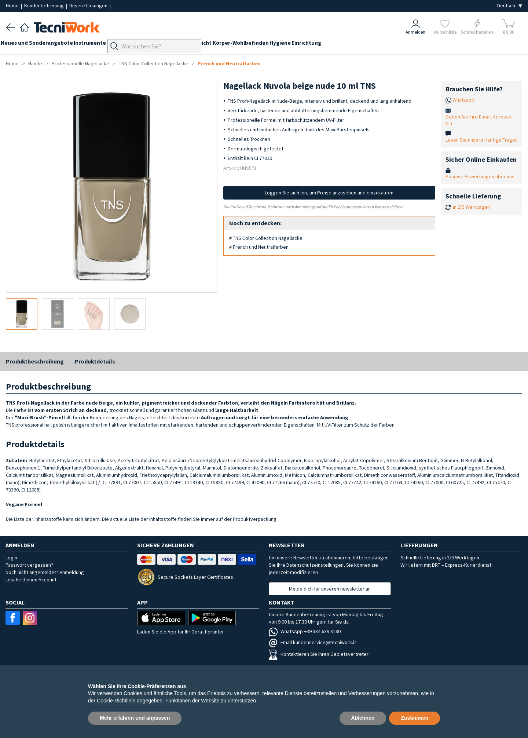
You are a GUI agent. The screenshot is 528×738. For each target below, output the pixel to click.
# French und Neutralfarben (259, 247)
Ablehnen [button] (363, 718)
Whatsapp (463, 99)
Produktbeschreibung (35, 361)
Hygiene (326, 44)
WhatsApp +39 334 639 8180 (305, 631)
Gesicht (237, 44)
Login (11, 557)
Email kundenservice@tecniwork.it (312, 642)
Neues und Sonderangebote (42, 44)
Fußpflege (159, 44)
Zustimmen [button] (414, 718)
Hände (213, 44)
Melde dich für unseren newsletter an (330, 588)
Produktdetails (95, 361)
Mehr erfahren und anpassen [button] (135, 718)
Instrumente (100, 44)
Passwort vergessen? (29, 565)
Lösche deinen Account (31, 579)
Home (13, 5)
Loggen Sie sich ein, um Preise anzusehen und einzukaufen (329, 192)
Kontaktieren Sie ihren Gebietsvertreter (318, 654)
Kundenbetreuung (44, 5)
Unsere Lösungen (89, 5)
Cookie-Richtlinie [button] (116, 701)
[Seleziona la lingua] (509, 6)
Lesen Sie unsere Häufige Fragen (481, 139)
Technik (189, 44)
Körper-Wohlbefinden (281, 44)
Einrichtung (357, 44)
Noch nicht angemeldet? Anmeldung (45, 572)
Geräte (131, 44)
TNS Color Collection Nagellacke (153, 63)
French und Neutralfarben (229, 63)
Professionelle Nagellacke (80, 63)
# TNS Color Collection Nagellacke (265, 238)
